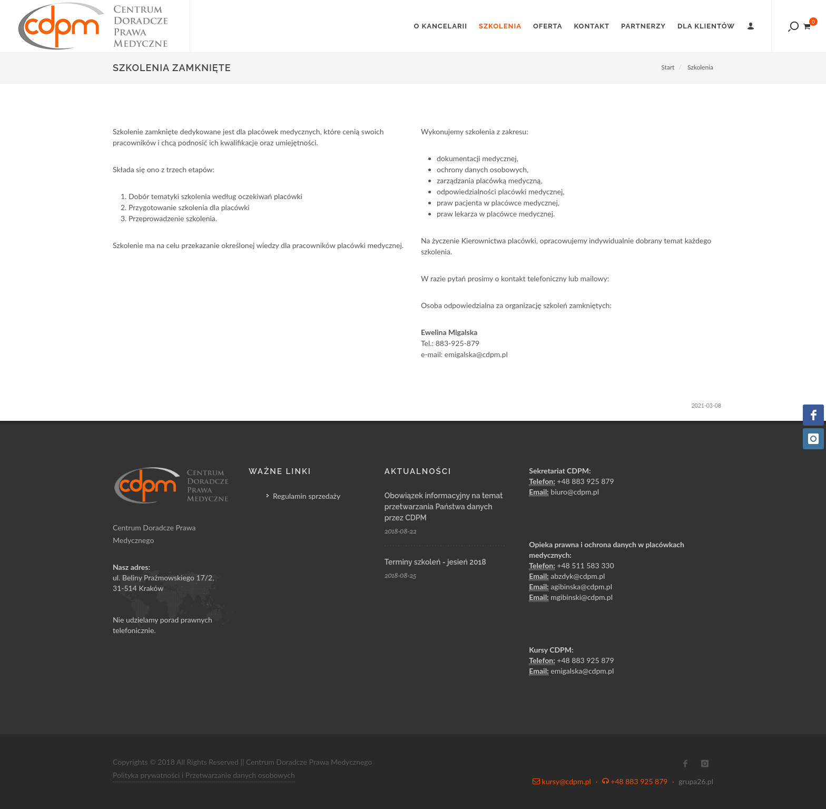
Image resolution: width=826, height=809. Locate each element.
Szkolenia (500, 26)
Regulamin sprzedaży (306, 495)
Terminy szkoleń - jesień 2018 (435, 562)
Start (667, 67)
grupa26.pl (695, 781)
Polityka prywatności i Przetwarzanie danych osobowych (204, 775)
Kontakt (591, 26)
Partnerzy (643, 26)
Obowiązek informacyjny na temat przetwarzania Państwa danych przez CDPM (444, 506)
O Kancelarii (440, 26)
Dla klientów (706, 26)
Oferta (548, 26)
